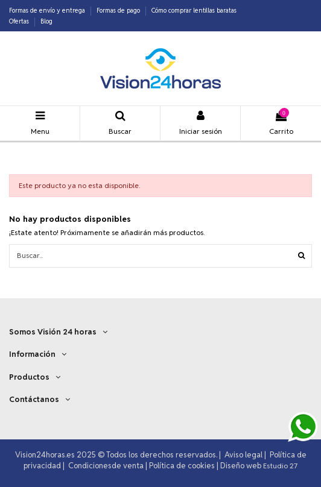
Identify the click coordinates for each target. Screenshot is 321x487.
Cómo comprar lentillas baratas (194, 10)
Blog (46, 21)
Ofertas (20, 21)
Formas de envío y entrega (48, 10)
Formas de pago (119, 10)
